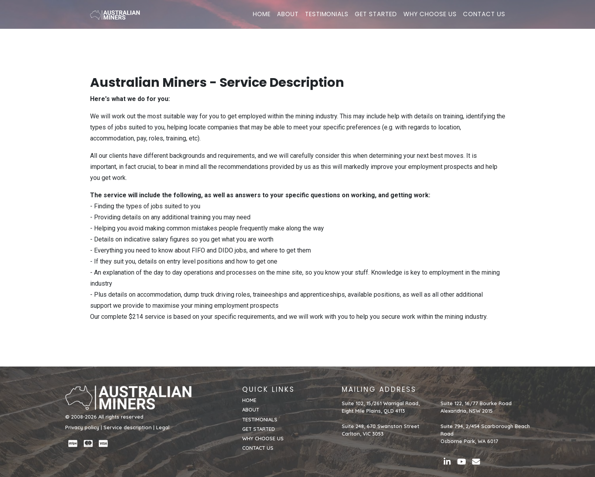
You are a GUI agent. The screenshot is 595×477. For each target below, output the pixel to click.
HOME (262, 18)
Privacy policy (82, 427)
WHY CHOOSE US (430, 18)
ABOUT (288, 18)
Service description (128, 427)
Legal (162, 427)
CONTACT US (484, 18)
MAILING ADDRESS (379, 389)
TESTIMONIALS (326, 18)
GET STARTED (376, 18)
